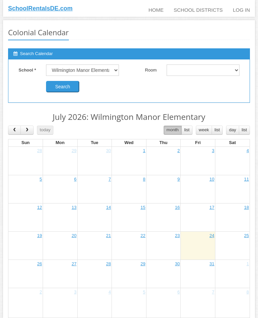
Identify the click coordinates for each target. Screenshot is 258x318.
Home (156, 10)
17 (211, 207)
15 (142, 207)
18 (246, 207)
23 (177, 235)
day (232, 129)
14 (108, 207)
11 (246, 179)
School (27, 70)
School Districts (198, 10)
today (45, 129)
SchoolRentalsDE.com (40, 8)
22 (142, 235)
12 (39, 207)
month (173, 129)
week (204, 129)
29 (74, 150)
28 (39, 150)
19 (39, 235)
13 (74, 207)
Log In (241, 10)
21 (108, 235)
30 (108, 150)
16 (177, 207)
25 (246, 235)
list (186, 129)
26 (39, 263)
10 (211, 179)
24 (211, 235)
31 (211, 263)
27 (74, 263)
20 (74, 235)
